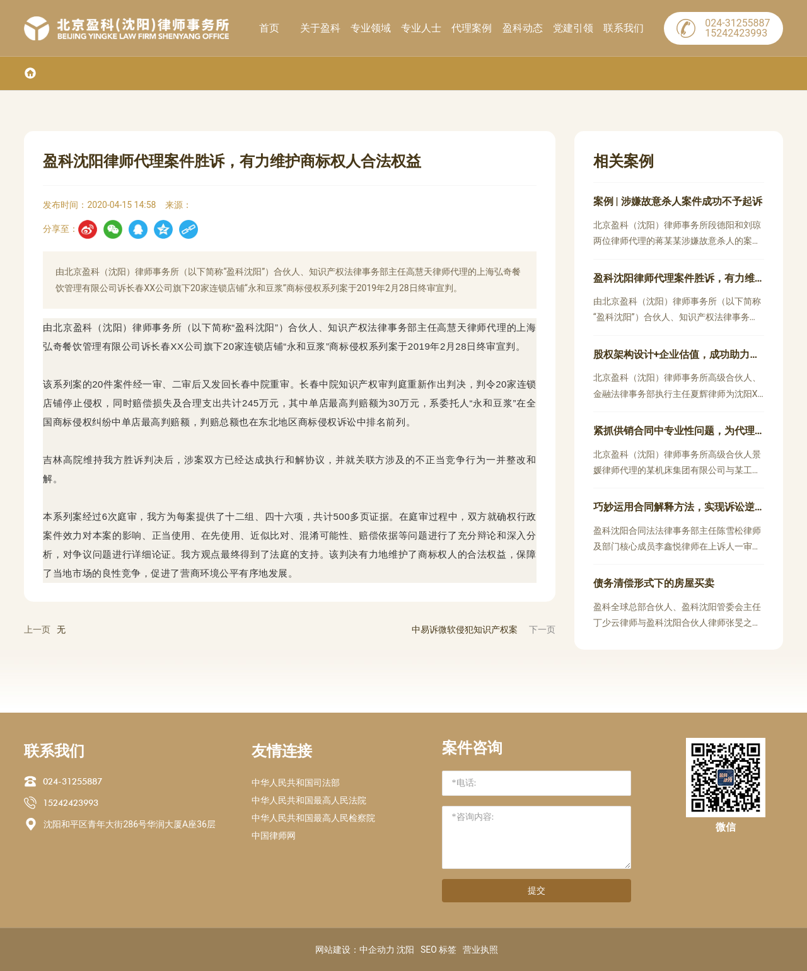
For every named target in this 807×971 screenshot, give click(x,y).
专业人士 (421, 28)
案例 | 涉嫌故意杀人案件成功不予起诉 (677, 201)
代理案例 (471, 28)
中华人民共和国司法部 (296, 783)
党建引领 (573, 28)
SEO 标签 (438, 950)
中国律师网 (274, 835)
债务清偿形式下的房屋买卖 (653, 583)
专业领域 (371, 28)
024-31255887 (72, 781)
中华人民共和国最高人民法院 (309, 800)
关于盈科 (320, 28)
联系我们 (623, 28)
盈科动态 (522, 28)
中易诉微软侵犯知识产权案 (465, 629)
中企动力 (377, 950)
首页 (269, 28)
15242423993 (70, 803)
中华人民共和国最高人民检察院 (313, 818)
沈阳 (405, 950)
